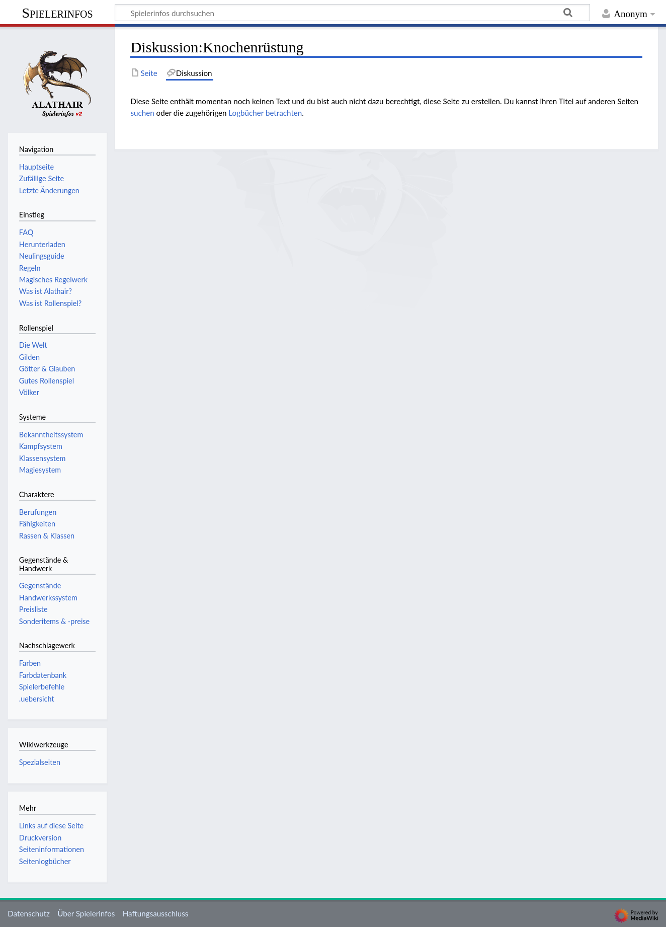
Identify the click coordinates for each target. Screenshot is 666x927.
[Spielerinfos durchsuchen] (352, 13)
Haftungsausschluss (156, 913)
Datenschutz (29, 913)
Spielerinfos (57, 13)
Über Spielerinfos (86, 913)
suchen (142, 112)
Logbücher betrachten (265, 112)
